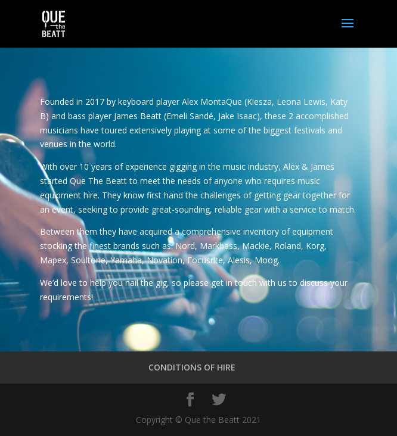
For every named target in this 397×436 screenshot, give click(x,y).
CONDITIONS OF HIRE (191, 367)
